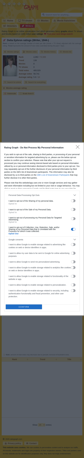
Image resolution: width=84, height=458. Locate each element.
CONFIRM (24, 307)
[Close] (78, 147)
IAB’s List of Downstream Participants (53, 175)
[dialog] (42, 229)
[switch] (73, 200)
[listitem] (42, 195)
